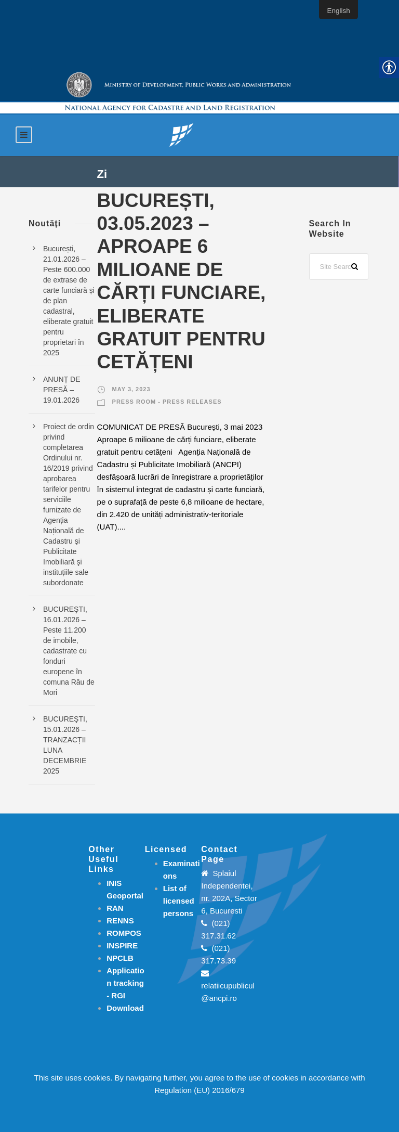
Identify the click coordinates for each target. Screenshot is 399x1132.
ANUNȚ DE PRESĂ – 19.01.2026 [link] (62, 389)
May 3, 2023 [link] (131, 389)
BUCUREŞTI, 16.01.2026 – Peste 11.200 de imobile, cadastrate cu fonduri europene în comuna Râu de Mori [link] (69, 651)
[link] (181, 134)
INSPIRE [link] (122, 945)
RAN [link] (115, 908)
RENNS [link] (120, 920)
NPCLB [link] (120, 958)
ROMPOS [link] (124, 933)
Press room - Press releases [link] (167, 401)
